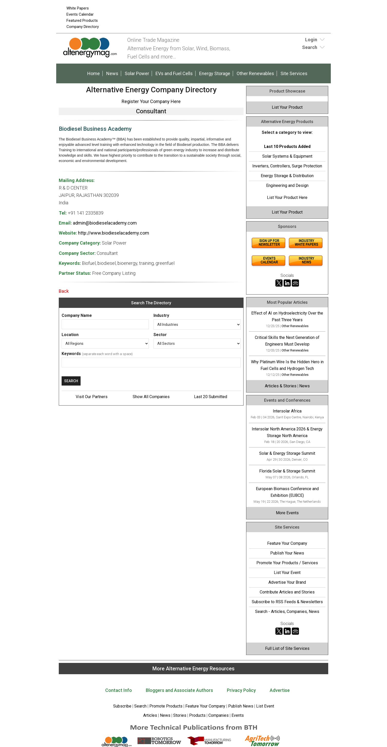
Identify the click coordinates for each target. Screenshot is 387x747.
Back (64, 291)
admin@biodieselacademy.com (105, 223)
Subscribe (122, 706)
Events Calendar (80, 14)
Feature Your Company (287, 543)
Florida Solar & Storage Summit (287, 471)
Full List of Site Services (287, 648)
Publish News (240, 706)
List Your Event (287, 572)
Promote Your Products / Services (287, 562)
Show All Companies (151, 396)
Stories (179, 715)
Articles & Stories (280, 385)
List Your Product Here (287, 197)
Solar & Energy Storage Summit (287, 453)
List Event (265, 706)
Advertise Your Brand (287, 582)
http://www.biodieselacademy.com (113, 233)
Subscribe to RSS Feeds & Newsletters (287, 601)
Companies (218, 715)
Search (140, 706)
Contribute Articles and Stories (287, 592)
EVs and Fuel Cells (174, 73)
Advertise (280, 690)
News (112, 73)
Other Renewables (255, 73)
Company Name (77, 315)
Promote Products (165, 706)
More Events (287, 512)
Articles (150, 715)
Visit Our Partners (92, 396)
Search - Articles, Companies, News (287, 611)
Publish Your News (287, 553)
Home (93, 73)
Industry (161, 315)
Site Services (293, 73)
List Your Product (287, 107)
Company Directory (82, 26)
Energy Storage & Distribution (287, 175)
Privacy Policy (241, 690)
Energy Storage (214, 73)
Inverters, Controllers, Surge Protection (287, 166)
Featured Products (82, 20)
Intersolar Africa (287, 411)
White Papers (77, 8)
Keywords (71, 353)
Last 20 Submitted (210, 396)
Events (237, 715)
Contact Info (118, 690)
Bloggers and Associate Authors (179, 690)
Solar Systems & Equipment (287, 156)
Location (70, 334)
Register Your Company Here (151, 101)
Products (197, 715)
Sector (160, 334)
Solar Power (137, 73)
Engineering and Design (287, 185)
